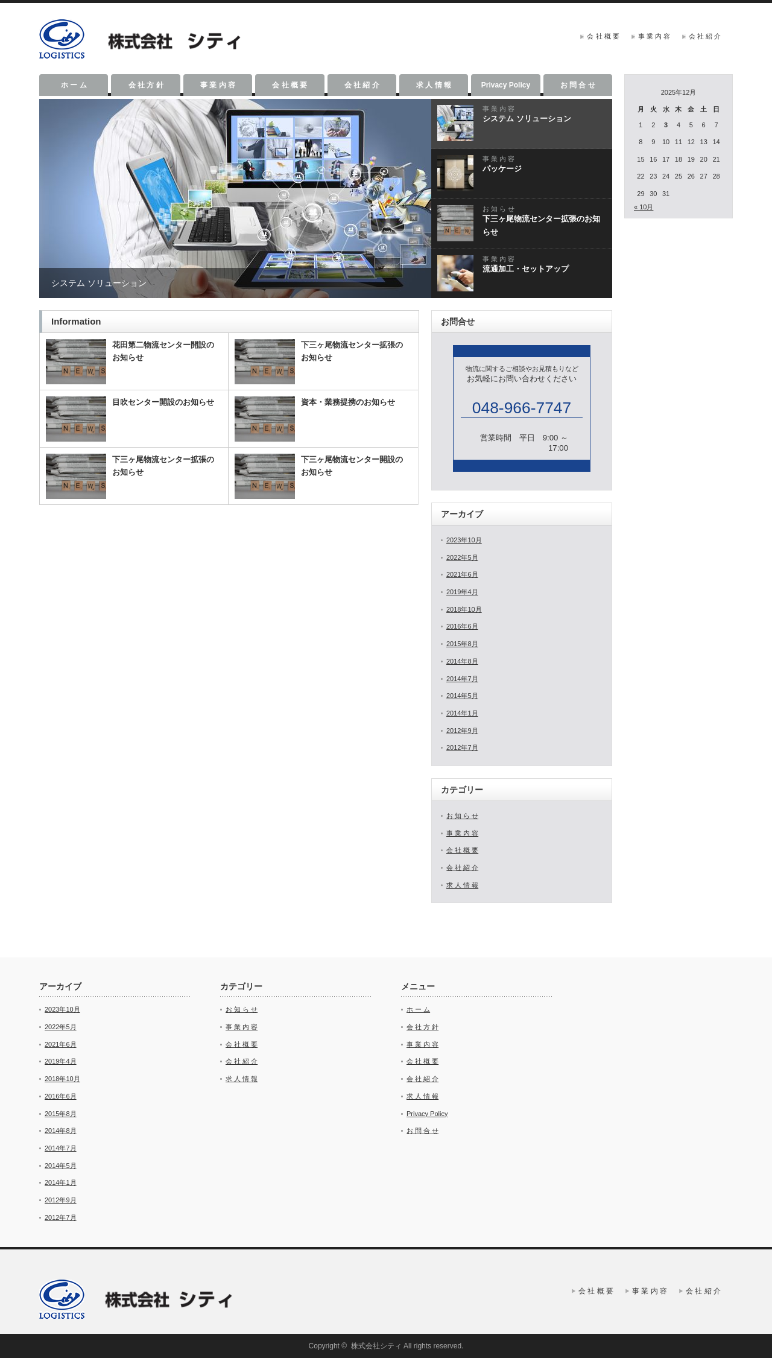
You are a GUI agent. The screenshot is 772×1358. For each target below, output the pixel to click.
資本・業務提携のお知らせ (348, 402)
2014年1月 (462, 713)
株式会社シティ (376, 1346)
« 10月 (643, 207)
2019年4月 (462, 591)
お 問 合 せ (577, 85)
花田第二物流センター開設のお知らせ (163, 351)
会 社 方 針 (145, 85)
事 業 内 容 (654, 36)
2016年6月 (462, 626)
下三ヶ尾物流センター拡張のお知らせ (352, 351)
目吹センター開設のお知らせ (163, 402)
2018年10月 (464, 609)
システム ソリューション (99, 283)
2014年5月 (462, 695)
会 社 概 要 (603, 36)
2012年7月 (462, 747)
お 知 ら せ (462, 815)
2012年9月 (462, 730)
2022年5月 (462, 557)
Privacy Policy (505, 85)
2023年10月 (464, 540)
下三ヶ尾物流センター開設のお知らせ (352, 466)
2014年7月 (462, 678)
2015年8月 (462, 643)
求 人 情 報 (433, 85)
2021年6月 (462, 574)
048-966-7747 (521, 408)
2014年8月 (462, 661)
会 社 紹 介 (705, 36)
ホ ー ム (74, 85)
